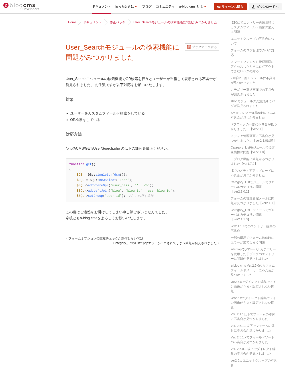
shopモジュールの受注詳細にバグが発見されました (253, 103)
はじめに (14, 43)
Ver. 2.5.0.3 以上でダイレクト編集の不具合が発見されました (253, 351)
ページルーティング (22, 311)
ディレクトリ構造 (20, 71)
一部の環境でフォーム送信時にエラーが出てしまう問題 (252, 240)
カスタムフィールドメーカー (28, 277)
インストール (17, 119)
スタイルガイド (19, 236)
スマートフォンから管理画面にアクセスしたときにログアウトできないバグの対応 (252, 66)
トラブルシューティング (25, 85)
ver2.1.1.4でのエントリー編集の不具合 (253, 228)
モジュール (15, 346)
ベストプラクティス (22, 153)
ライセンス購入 (230, 6)
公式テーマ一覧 (19, 140)
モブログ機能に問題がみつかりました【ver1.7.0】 (252, 161)
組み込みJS (16, 222)
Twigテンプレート (20, 325)
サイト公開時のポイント (25, 160)
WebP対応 (15, 229)
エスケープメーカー (22, 284)
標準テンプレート (20, 318)
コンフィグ (15, 339)
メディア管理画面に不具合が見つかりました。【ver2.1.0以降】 (253, 138)
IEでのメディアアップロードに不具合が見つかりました (252, 173)
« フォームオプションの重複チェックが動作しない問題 (104, 238)
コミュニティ (165, 6)
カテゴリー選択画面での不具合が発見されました (252, 92)
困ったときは (125, 6)
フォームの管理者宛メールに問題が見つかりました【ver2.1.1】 (253, 201)
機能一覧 (14, 57)
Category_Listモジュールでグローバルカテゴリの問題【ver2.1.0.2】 (253, 186)
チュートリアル (19, 126)
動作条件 (14, 64)
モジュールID (17, 353)
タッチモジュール (20, 208)
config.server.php (20, 215)
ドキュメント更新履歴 (23, 92)
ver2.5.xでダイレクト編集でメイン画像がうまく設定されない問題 (253, 286)
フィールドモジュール (23, 250)
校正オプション (19, 195)
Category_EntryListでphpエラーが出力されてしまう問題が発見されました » (166, 243)
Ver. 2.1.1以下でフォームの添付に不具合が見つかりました (253, 316)
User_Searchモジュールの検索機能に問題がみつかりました (175, 22)
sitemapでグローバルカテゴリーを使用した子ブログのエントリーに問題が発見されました (253, 253)
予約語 (12, 257)
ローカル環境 (17, 147)
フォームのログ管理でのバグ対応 (252, 52)
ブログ (146, 6)
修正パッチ (117, 22)
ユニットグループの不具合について (252, 41)
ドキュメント (101, 6)
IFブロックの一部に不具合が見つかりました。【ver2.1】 (254, 127)
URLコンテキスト (20, 332)
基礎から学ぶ (17, 133)
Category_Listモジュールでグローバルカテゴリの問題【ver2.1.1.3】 (253, 214)
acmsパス (14, 243)
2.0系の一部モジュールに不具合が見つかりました (253, 80)
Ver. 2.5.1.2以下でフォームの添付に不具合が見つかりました (253, 328)
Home (72, 22)
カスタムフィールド (22, 360)
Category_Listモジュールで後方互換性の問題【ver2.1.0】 (253, 150)
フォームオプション (22, 201)
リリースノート (19, 50)
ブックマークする (204, 47)
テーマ (12, 304)
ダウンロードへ (265, 6)
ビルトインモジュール (23, 181)
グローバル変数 (19, 188)
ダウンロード (17, 112)
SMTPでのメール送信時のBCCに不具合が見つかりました (254, 115)
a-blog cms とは (191, 6)
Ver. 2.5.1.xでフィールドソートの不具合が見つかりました (252, 340)
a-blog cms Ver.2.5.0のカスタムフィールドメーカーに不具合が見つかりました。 (253, 270)
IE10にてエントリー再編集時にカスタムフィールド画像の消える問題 (253, 27)
